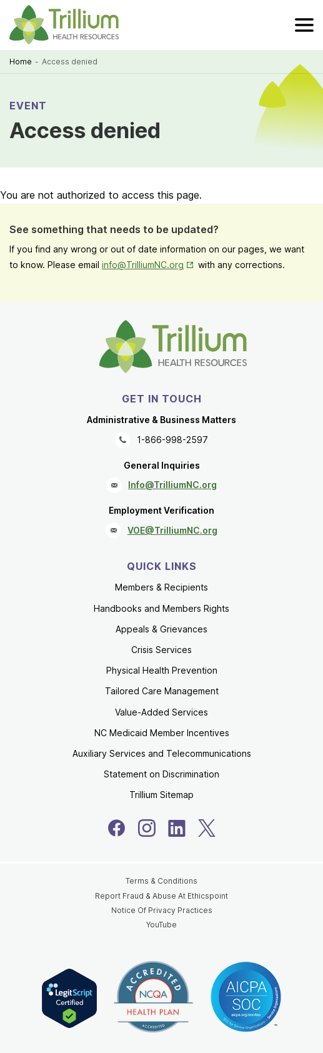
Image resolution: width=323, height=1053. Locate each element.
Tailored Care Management (162, 691)
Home (20, 61)
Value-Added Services (161, 712)
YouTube (161, 924)
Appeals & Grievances (161, 629)
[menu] (304, 25)
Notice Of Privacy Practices (161, 910)
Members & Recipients (161, 587)
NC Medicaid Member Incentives (161, 732)
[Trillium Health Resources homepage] (64, 25)
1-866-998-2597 (172, 439)
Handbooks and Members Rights (161, 608)
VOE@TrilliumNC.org (172, 530)
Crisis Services (161, 649)
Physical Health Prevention (161, 670)
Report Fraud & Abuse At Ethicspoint (161, 896)
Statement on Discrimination (161, 774)
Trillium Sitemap (161, 794)
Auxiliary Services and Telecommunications (161, 753)
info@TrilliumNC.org (143, 264)
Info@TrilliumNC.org (172, 484)
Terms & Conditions (161, 881)
